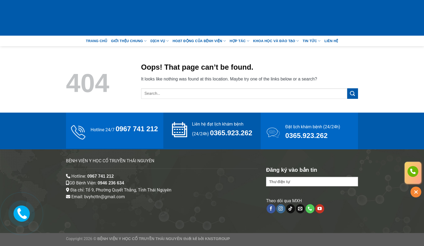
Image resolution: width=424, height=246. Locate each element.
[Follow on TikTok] (290, 208)
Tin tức (311, 40)
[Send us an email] (300, 208)
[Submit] (352, 93)
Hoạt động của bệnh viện (199, 40)
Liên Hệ (331, 41)
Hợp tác (239, 40)
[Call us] (310, 208)
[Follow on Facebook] (271, 208)
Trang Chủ (96, 41)
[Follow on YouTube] (319, 208)
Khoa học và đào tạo (276, 40)
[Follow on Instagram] (280, 208)
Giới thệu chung (129, 40)
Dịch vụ (159, 40)
